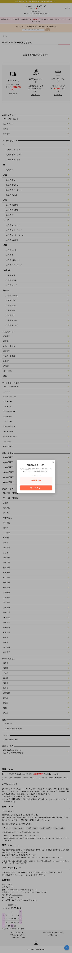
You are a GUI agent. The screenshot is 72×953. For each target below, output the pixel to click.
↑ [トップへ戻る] (66, 947)
